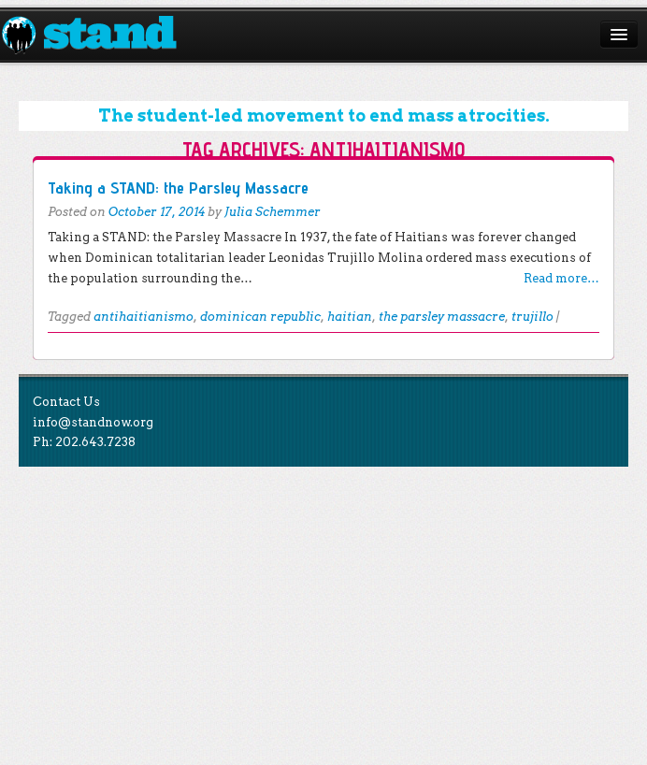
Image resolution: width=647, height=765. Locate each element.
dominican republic (260, 317)
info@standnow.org (93, 422)
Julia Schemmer (272, 212)
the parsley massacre (442, 317)
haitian (349, 317)
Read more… (561, 278)
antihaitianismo (143, 317)
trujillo (532, 317)
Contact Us (66, 402)
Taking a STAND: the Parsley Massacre (178, 187)
